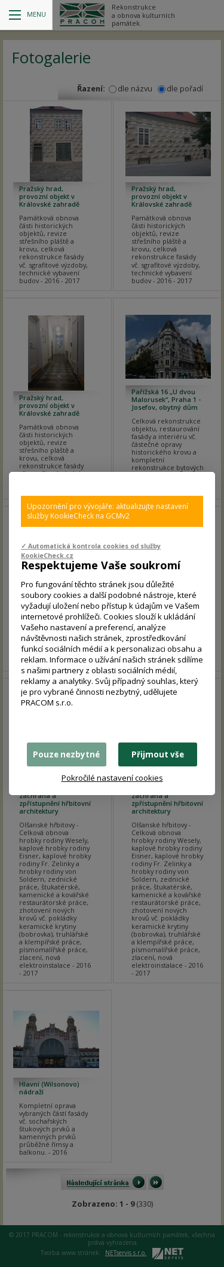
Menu (27, 15)
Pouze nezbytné (66, 754)
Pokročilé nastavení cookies (112, 777)
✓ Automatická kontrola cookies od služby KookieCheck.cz (91, 551)
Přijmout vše (157, 754)
